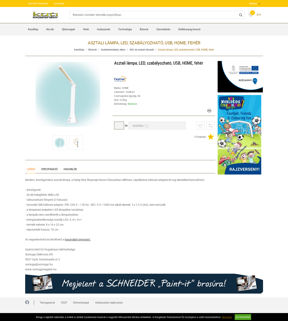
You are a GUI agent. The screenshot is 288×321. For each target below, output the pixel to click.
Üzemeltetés (163, 29)
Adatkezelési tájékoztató (109, 302)
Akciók (50, 29)
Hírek (86, 29)
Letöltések (59, 3)
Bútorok (144, 29)
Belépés (253, 3)
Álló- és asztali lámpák (142, 49)
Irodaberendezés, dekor (113, 49)
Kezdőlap (33, 29)
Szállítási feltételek (38, 3)
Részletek (227, 317)
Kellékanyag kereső (189, 29)
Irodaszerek (103, 29)
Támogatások (47, 302)
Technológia (125, 29)
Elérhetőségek (81, 302)
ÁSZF (64, 302)
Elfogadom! (243, 317)
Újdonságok (68, 29)
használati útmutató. (78, 239)
